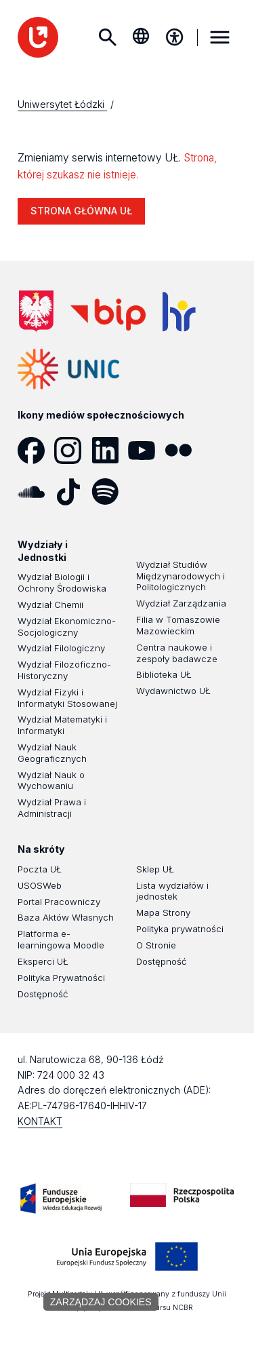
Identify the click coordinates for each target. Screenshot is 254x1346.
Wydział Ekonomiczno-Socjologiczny (67, 626)
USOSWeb (40, 885)
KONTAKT (40, 1121)
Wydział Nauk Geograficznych (52, 753)
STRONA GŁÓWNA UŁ (81, 210)
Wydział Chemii (50, 604)
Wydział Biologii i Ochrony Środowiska (62, 582)
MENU (220, 37)
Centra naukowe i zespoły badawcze (176, 653)
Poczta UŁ (40, 869)
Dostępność (43, 993)
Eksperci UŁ (43, 961)
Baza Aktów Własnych (66, 917)
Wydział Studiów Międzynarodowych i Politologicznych (180, 576)
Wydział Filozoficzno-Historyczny (64, 670)
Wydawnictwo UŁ (173, 690)
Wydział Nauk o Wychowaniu (51, 780)
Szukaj (107, 37)
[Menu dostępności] (175, 37)
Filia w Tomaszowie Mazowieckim (178, 625)
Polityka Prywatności (61, 977)
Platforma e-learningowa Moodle (61, 939)
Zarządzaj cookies (101, 1301)
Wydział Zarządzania (181, 603)
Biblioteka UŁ (164, 674)
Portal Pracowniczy (59, 901)
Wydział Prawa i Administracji (52, 807)
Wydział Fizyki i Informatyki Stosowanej (67, 698)
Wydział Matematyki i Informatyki (62, 725)
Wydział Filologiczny (61, 647)
